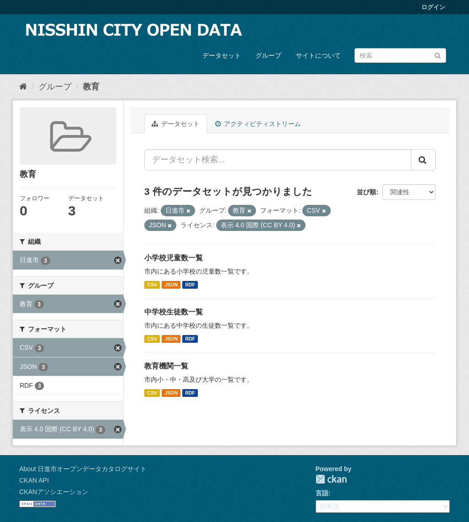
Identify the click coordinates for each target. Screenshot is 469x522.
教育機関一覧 (166, 366)
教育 (91, 86)
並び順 (366, 192)
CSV (152, 284)
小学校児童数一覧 (173, 258)
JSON (171, 284)
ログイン (433, 7)
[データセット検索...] (277, 159)
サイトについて (318, 55)
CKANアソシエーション (53, 491)
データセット (221, 55)
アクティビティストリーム (258, 123)
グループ (268, 55)
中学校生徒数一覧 (173, 312)
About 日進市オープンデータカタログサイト (83, 469)
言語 (322, 493)
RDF (190, 284)
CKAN (331, 479)
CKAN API (34, 480)
